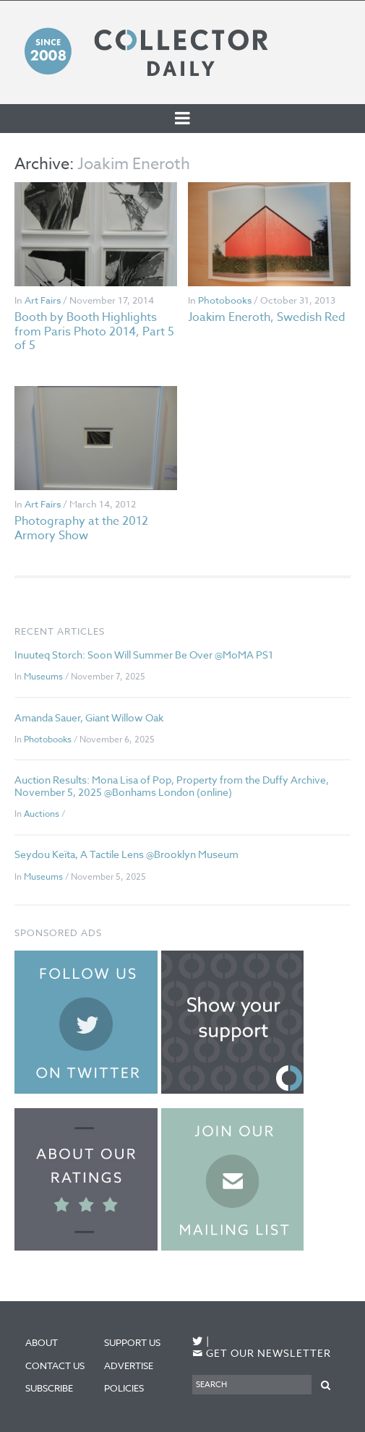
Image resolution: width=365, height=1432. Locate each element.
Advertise (128, 1365)
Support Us (132, 1342)
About (41, 1342)
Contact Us (55, 1365)
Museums (43, 676)
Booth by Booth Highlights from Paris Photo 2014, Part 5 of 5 (94, 331)
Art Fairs (43, 299)
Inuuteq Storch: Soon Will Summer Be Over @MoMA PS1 (143, 654)
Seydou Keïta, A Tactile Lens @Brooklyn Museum (126, 854)
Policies (124, 1387)
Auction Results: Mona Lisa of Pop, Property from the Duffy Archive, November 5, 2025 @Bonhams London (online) (171, 786)
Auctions (41, 813)
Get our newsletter (261, 1353)
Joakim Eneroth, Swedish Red (266, 317)
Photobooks (225, 299)
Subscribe (49, 1387)
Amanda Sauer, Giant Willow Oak (88, 717)
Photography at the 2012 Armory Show (81, 528)
